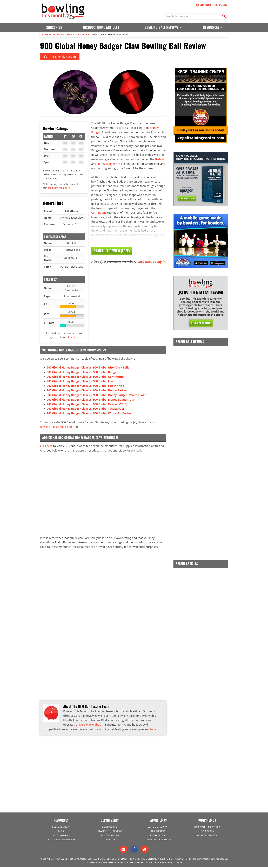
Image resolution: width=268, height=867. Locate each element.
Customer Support (158, 825)
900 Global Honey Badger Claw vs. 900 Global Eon (80, 380)
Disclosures (158, 830)
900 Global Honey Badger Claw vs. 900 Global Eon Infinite (85, 385)
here (153, 727)
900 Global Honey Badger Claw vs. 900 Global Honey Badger (87, 389)
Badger (159, 158)
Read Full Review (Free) (112, 249)
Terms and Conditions (158, 838)
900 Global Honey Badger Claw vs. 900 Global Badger (82, 371)
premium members (59, 187)
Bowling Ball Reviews (63, 34)
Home (45, 34)
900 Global (84, 34)
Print (59, 56)
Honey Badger (106, 163)
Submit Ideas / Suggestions (61, 838)
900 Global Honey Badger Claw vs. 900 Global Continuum (85, 376)
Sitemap (122, 857)
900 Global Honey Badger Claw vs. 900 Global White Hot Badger (89, 411)
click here (72, 336)
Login (220, 5)
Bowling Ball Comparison (56, 425)
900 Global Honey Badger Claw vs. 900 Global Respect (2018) (87, 403)
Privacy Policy (158, 834)
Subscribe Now (61, 825)
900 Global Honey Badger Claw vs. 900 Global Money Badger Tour (91, 398)
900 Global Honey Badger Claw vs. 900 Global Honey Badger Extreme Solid (96, 394)
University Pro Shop (88, 722)
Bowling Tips (109, 825)
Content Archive (109, 834)
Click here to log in (151, 261)
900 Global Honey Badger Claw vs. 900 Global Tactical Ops (86, 407)
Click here (46, 444)
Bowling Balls (61, 834)
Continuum (98, 212)
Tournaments (110, 838)
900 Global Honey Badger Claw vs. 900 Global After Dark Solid (88, 367)
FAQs (61, 830)
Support (203, 5)
